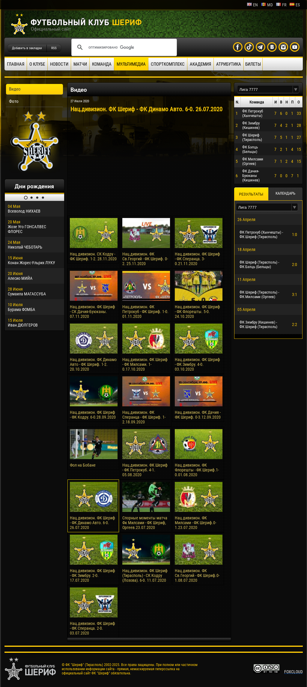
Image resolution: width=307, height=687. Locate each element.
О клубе (37, 64)
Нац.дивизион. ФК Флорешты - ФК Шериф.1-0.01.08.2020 (197, 470)
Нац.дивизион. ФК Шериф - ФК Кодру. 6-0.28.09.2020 (93, 415)
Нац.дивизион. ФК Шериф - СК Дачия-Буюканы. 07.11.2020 (92, 311)
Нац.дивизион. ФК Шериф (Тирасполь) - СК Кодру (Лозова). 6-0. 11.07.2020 (145, 575)
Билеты (253, 64)
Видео (15, 89)
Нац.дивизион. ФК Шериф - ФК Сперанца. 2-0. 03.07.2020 (92, 628)
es (294, 4)
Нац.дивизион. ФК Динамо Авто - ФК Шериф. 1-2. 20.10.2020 (93, 364)
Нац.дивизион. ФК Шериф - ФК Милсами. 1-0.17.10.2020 (145, 364)
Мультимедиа (131, 64)
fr (281, 4)
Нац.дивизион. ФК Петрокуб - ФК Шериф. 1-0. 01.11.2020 (145, 311)
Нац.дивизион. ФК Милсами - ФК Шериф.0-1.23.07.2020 (195, 522)
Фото (14, 101)
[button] (296, 89)
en (252, 4)
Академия (200, 64)
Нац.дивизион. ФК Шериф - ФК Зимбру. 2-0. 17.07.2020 (92, 575)
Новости (59, 64)
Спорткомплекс (168, 64)
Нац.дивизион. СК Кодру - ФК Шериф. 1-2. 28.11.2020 (93, 256)
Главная (15, 64)
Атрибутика (228, 64)
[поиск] (123, 47)
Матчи (80, 64)
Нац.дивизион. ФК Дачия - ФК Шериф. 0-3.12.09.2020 (198, 415)
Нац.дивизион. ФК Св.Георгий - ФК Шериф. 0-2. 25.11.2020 (145, 259)
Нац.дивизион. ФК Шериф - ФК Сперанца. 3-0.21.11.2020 (197, 259)
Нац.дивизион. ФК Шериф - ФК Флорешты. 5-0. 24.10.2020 (197, 311)
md (267, 4)
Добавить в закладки (27, 48)
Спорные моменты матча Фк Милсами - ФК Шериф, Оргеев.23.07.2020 (144, 522)
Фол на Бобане (83, 465)
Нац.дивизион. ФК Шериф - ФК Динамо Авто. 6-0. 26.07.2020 (92, 522)
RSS (54, 48)
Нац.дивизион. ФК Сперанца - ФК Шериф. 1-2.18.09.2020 (143, 417)
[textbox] (265, 89)
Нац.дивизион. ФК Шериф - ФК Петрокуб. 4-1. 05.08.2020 (145, 470)
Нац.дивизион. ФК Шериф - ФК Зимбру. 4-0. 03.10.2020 (197, 364)
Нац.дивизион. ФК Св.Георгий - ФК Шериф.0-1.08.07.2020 (197, 575)
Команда (102, 64)
